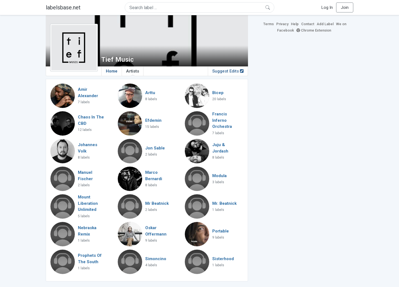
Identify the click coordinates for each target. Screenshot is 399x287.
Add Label (325, 24)
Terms (268, 24)
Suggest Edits (228, 71)
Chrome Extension (313, 30)
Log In (327, 7)
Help (295, 24)
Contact (307, 24)
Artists (132, 72)
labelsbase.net (63, 7)
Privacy (282, 24)
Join (345, 7)
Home (111, 71)
